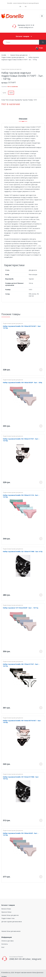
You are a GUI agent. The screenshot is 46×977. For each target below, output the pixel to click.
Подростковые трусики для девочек (11, 69)
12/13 (4, 93)
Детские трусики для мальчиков (11, 921)
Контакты (4, 944)
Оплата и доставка (7, 941)
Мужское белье (6, 912)
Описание (23, 119)
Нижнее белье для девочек (10, 915)
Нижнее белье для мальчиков (10, 931)
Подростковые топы (7, 918)
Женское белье (6, 909)
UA (20, 6)
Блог (2, 947)
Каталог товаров (22, 36)
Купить (41, 369)
